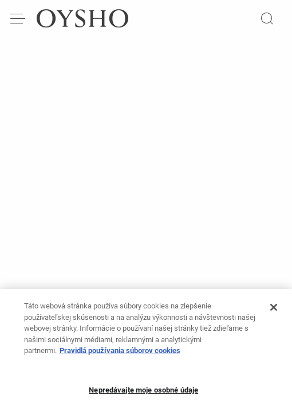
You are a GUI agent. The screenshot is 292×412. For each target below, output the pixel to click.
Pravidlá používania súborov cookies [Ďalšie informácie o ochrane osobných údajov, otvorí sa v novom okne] (120, 355)
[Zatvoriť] (273, 311)
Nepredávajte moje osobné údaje (143, 394)
